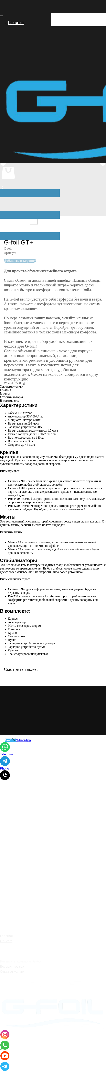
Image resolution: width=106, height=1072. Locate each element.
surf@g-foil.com (23, 842)
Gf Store (6, 941)
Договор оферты (13, 977)
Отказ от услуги (12, 971)
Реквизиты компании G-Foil (21, 961)
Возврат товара (12, 966)
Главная (6, 936)
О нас (4, 946)
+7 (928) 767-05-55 (30, 836)
